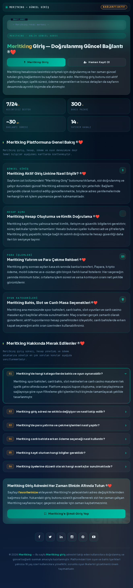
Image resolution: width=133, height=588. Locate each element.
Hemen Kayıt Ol (97, 62)
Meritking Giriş (36, 62)
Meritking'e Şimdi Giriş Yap (66, 513)
